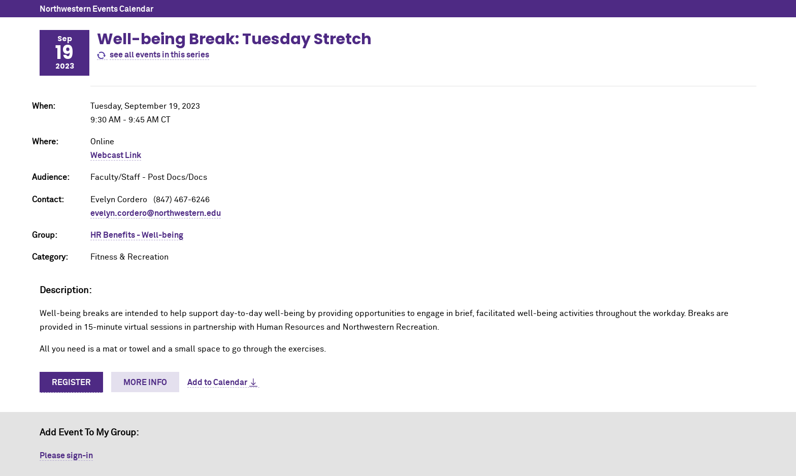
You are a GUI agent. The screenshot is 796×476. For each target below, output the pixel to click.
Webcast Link (115, 155)
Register (71, 382)
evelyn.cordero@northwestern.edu (155, 213)
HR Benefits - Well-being (136, 235)
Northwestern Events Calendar (96, 9)
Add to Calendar (217, 382)
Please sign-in (66, 456)
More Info (145, 382)
